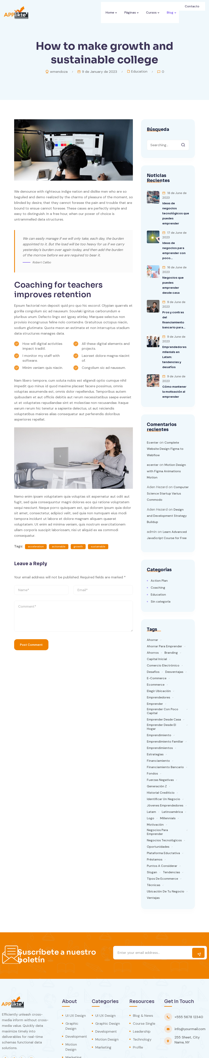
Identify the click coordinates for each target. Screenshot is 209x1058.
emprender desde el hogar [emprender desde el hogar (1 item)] (161, 706)
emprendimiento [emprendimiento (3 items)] (159, 715)
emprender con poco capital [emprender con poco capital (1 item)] (162, 691)
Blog (170, 12)
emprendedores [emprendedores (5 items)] (158, 677)
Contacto (192, 12)
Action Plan (159, 560)
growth (78, 546)
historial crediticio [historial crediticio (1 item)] (161, 772)
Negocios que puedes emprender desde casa (175, 275)
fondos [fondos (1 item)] (152, 753)
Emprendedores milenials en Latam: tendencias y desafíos (175, 339)
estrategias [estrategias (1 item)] (155, 734)
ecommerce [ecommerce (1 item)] (155, 664)
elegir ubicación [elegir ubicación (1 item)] (159, 671)
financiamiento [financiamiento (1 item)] (158, 740)
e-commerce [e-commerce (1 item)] (156, 658)
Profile (138, 1027)
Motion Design (71, 1026)
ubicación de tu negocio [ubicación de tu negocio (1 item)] (165, 871)
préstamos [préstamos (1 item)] (154, 839)
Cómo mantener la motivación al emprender (175, 371)
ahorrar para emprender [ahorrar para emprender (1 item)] (164, 626)
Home (108, 12)
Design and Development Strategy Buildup (167, 495)
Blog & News (143, 995)
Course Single (144, 1003)
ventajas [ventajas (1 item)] (153, 877)
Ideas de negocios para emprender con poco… (175, 243)
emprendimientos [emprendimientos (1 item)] (160, 728)
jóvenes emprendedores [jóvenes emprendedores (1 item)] (165, 785)
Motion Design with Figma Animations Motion (166, 450)
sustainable (98, 546)
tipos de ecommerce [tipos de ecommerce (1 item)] (162, 858)
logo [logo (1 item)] (150, 798)
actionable (58, 546)
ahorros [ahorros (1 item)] (153, 632)
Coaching (158, 567)
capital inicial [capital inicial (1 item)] (157, 639)
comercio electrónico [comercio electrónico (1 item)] (163, 645)
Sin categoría (160, 581)
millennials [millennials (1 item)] (167, 798)
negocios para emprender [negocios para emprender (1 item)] (157, 812)
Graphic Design (71, 1006)
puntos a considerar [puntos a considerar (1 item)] (162, 846)
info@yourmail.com (190, 1008)
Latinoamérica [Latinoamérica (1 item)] (172, 792)
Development (76, 1016)
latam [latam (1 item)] (151, 792)
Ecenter (152, 422)
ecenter (152, 444)
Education (139, 71)
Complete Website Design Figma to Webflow (165, 428)
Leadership (142, 1011)
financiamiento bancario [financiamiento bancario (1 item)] (165, 747)
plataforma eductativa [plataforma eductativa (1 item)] (163, 833)
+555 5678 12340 (189, 996)
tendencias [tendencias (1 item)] (171, 852)
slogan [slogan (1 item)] (152, 852)
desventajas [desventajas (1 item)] (174, 652)
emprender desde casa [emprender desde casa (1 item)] (164, 699)
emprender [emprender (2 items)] (155, 683)
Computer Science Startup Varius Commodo (168, 473)
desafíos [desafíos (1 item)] (153, 652)
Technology (142, 1019)
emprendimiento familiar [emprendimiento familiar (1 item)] (165, 721)
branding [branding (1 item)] (171, 632)
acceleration (36, 546)
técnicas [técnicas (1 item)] (153, 865)
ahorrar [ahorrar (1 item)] (152, 620)
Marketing (73, 1037)
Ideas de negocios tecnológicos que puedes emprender (175, 210)
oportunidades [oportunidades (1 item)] (158, 826)
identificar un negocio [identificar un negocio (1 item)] (163, 779)
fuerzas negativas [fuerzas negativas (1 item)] (160, 760)
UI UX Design (75, 995)
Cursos (151, 12)
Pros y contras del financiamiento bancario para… (174, 307)
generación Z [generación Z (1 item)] (157, 766)
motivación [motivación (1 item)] (155, 804)
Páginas (129, 12)
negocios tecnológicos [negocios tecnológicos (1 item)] (164, 820)
